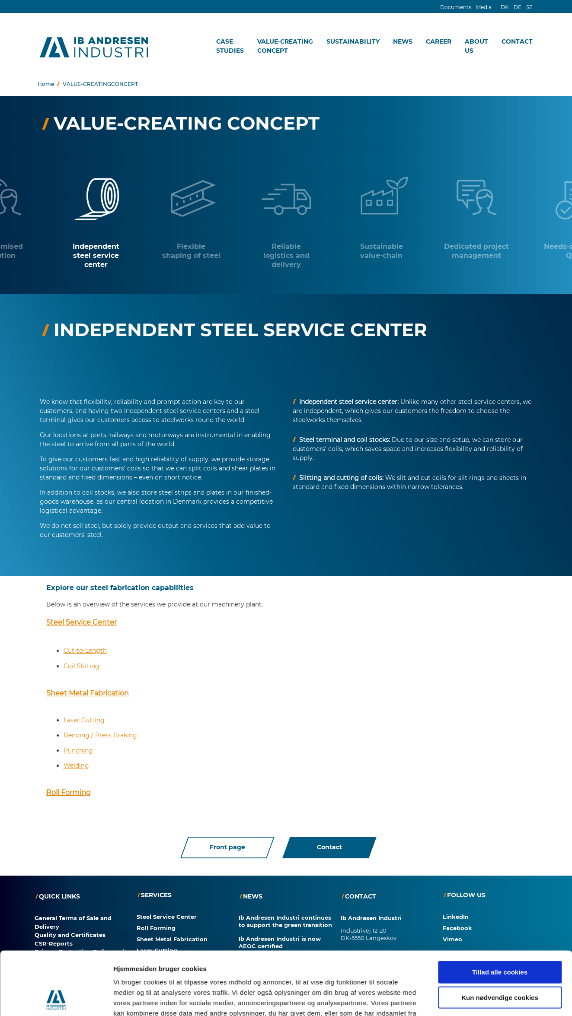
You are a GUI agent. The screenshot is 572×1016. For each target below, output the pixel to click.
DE (517, 7)
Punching (78, 748)
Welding (76, 763)
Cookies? (22, 1011)
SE (529, 7)
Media (484, 7)
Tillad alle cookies (499, 850)
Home (46, 84)
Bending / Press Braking (100, 733)
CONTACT (517, 41)
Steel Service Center (81, 620)
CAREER (438, 41)
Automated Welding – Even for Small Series (285, 961)
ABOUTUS (476, 46)
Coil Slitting (81, 664)
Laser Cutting (84, 718)
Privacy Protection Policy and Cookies (80, 954)
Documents (455, 7)
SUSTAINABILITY (353, 41)
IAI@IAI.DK (356, 983)
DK (505, 7)
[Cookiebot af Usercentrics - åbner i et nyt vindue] (56, 937)
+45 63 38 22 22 (361, 967)
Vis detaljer (449, 937)
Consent (47, 966)
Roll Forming (68, 790)
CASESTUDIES (230, 46)
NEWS (402, 41)
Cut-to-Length (85, 648)
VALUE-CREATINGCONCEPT (285, 46)
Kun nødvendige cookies (499, 876)
